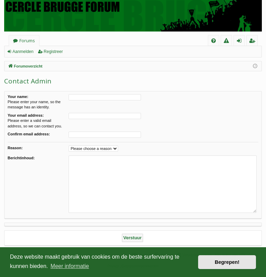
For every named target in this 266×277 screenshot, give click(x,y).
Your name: (18, 97)
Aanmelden (23, 51)
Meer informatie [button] (70, 266)
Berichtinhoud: (21, 158)
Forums (27, 40)
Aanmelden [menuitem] (241, 41)
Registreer (53, 51)
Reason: (15, 148)
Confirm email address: (29, 134)
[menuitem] (213, 40)
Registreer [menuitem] (253, 41)
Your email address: (26, 115)
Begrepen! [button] (227, 262)
